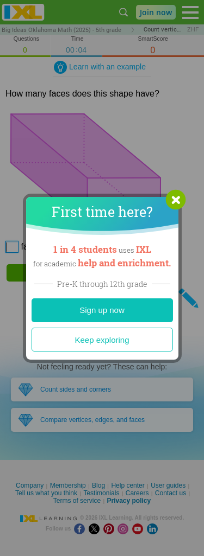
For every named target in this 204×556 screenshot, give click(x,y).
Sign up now (102, 310)
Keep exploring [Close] (102, 339)
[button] (175, 199)
